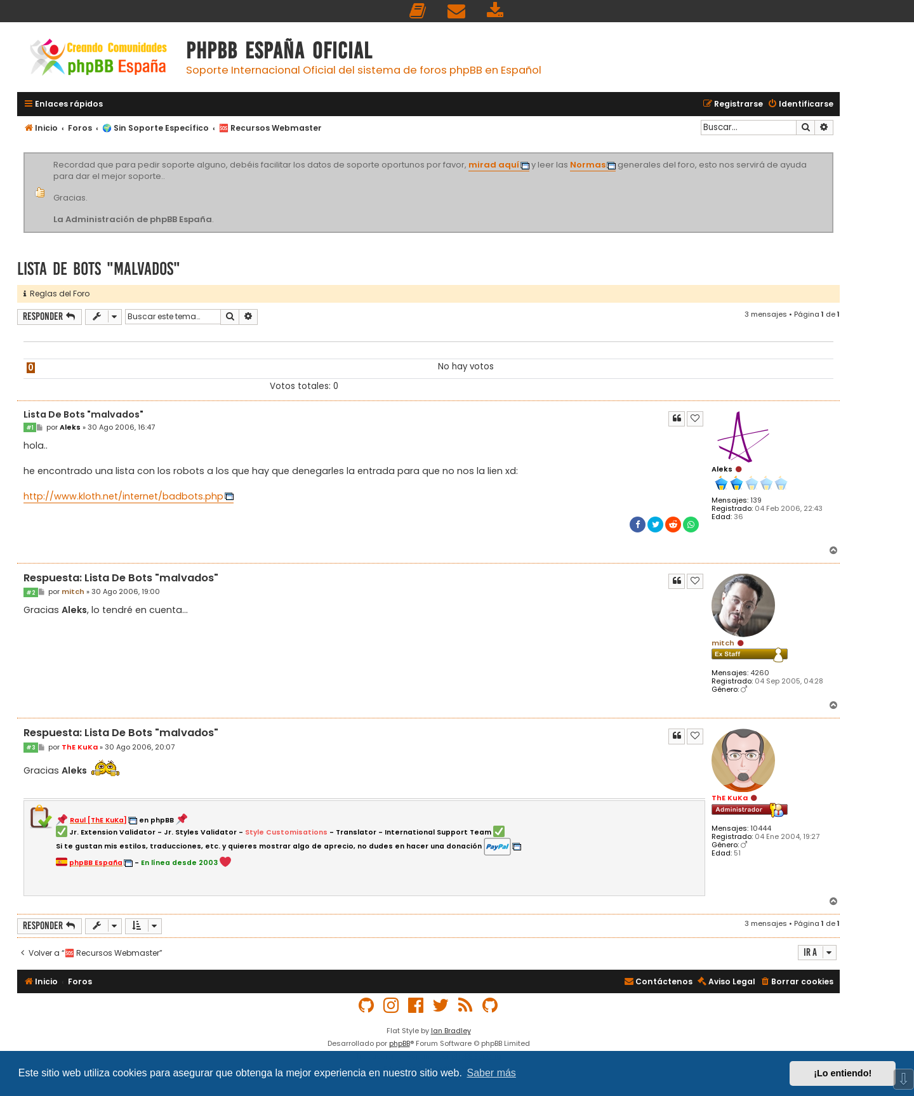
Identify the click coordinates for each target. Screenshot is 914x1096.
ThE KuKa (730, 798)
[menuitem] (418, 11)
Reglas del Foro (56, 293)
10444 (760, 828)
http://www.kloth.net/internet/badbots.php (123, 496)
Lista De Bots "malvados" (98, 269)
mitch (723, 643)
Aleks (722, 469)
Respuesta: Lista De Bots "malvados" (120, 578)
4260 (759, 673)
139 (756, 500)
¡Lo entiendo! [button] (842, 1073)
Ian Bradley (451, 1031)
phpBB (399, 1043)
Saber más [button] (491, 1072)
